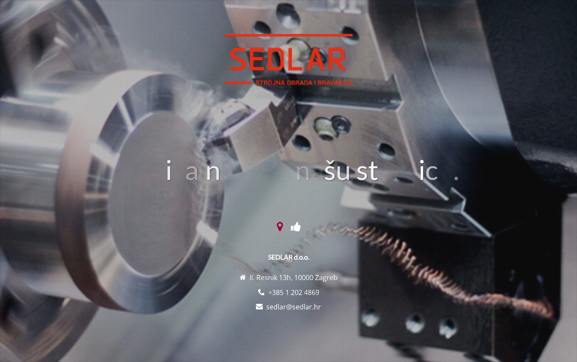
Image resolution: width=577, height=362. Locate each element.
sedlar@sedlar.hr (293, 306)
